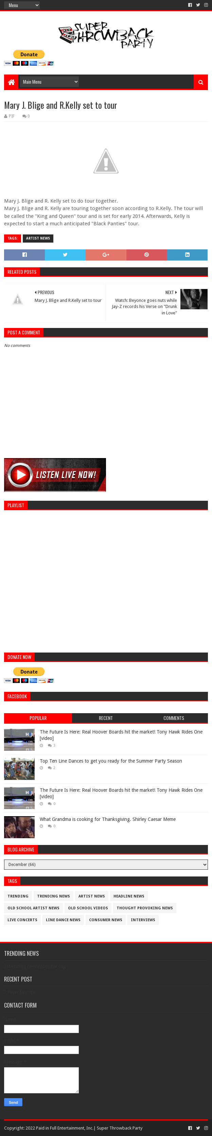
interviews (143, 920)
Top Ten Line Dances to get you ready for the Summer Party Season (111, 761)
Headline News (128, 896)
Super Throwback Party (119, 1128)
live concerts (22, 920)
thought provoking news (145, 908)
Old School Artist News (33, 908)
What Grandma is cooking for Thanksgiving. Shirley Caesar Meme (108, 819)
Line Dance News (63, 920)
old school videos (88, 908)
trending (18, 896)
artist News (38, 238)
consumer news (105, 920)
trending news (53, 896)
